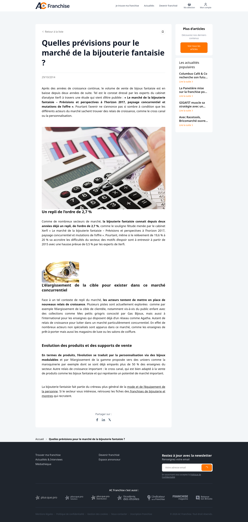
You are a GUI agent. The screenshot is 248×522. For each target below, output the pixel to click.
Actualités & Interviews (48, 459)
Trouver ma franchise (48, 455)
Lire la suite (186, 81)
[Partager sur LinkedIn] (103, 419)
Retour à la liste (52, 31)
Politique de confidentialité (70, 514)
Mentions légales (44, 514)
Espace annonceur (110, 459)
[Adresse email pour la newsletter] (181, 467)
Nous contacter (119, 514)
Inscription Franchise (141, 514)
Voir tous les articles (194, 47)
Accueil (39, 439)
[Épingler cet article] (162, 31)
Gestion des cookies (97, 514)
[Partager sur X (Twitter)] (109, 419)
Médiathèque (43, 464)
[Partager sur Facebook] (97, 419)
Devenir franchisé (109, 455)
